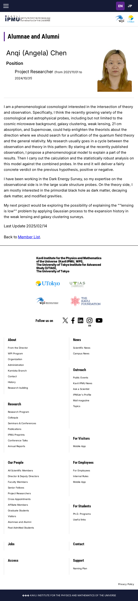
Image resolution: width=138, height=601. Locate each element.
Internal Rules (80, 476)
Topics (76, 406)
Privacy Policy (126, 584)
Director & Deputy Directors (23, 476)
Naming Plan (80, 568)
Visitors (12, 516)
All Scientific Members (20, 470)
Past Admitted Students (21, 527)
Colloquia (13, 417)
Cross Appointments (19, 499)
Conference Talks (18, 440)
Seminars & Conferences (22, 423)
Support (78, 560)
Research (14, 404)
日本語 (130, 6)
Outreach (79, 370)
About (12, 340)
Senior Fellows (16, 487)
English (120, 6)
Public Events (80, 377)
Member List (29, 236)
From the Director (18, 347)
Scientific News (81, 347)
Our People (15, 462)
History (12, 382)
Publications (14, 429)
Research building (18, 387)
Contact (12, 376)
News (77, 340)
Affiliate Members (18, 504)
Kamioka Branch (17, 370)
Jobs (11, 544)
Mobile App (79, 446)
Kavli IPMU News (82, 383)
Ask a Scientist (81, 388)
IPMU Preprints (16, 434)
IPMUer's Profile (82, 394)
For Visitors (81, 438)
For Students (82, 506)
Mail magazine (81, 400)
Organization (15, 359)
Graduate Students (18, 510)
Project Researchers (19, 493)
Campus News (81, 353)
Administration (16, 364)
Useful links (79, 519)
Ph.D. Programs (82, 513)
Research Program (18, 411)
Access (13, 560)
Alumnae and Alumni (19, 521)
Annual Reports (16, 446)
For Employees (83, 462)
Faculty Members (18, 481)
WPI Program (15, 353)
